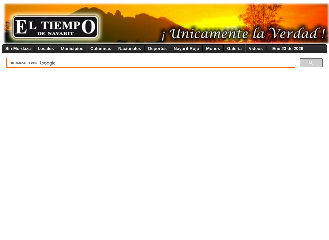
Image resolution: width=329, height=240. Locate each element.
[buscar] (150, 63)
